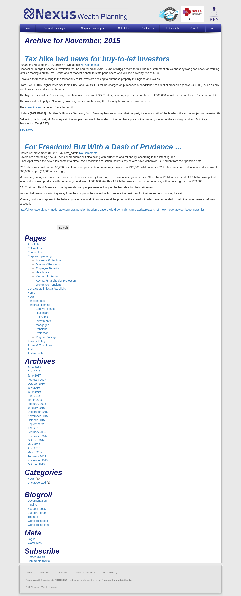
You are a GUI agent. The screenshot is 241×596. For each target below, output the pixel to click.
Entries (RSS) (36, 557)
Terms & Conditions (40, 345)
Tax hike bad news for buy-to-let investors (97, 59)
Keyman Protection (47, 276)
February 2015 (37, 432)
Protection (42, 333)
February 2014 (37, 456)
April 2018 (34, 371)
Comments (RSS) (39, 561)
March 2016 (35, 399)
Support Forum (37, 512)
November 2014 (38, 436)
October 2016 (36, 383)
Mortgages (42, 325)
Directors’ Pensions (48, 264)
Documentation (37, 500)
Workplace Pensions (48, 284)
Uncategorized (37, 482)
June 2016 (34, 391)
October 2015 (36, 420)
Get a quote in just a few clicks (47, 288)
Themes (33, 516)
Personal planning (54, 28)
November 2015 (38, 416)
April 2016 (34, 395)
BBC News (26, 129)
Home (28, 28)
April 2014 (34, 448)
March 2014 (35, 452)
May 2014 (34, 444)
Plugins (32, 504)
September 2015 (38, 424)
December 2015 (38, 412)
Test (30, 349)
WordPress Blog (38, 520)
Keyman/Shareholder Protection (56, 280)
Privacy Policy (36, 341)
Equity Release (45, 308)
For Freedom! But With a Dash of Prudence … (104, 147)
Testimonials (172, 28)
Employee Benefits (47, 268)
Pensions (41, 329)
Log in (31, 539)
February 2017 (37, 379)
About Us (195, 28)
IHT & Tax (42, 317)
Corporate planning (92, 28)
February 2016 (37, 403)
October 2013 (36, 464)
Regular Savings (46, 337)
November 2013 (38, 460)
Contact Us (148, 28)
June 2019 (34, 367)
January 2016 (36, 407)
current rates (33, 107)
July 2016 (34, 387)
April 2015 (34, 428)
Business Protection (48, 260)
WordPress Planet (39, 524)
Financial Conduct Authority (116, 580)
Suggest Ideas (37, 508)
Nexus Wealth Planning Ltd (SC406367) (46, 580)
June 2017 (34, 375)
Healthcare (42, 272)
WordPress (35, 543)
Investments (43, 321)
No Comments (90, 64)
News (214, 28)
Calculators (124, 28)
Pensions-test (36, 300)
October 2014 (36, 440)
